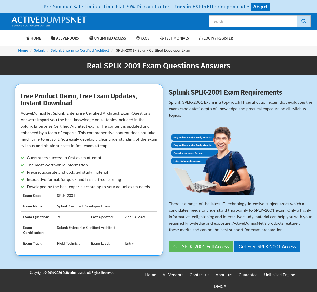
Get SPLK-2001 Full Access (201, 246)
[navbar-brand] (17, 35)
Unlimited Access (107, 38)
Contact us (199, 274)
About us (224, 274)
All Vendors (65, 38)
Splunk (39, 50)
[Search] (304, 21)
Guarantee (248, 274)
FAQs (142, 38)
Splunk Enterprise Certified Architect (80, 50)
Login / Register (216, 38)
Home (33, 38)
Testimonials (174, 38)
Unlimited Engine (279, 274)
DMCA (220, 286)
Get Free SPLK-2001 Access (267, 246)
